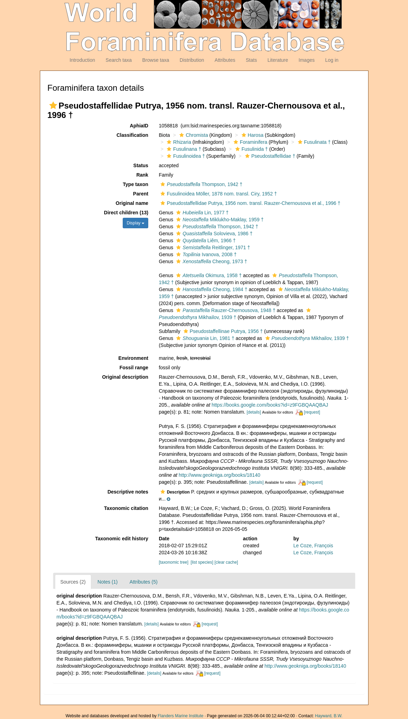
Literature (277, 60)
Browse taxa (155, 60)
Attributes (225, 60)
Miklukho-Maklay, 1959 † (219, 219)
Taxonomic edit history (121, 538)
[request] (312, 412)
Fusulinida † (251, 149)
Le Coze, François (313, 545)
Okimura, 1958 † (208, 275)
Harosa (252, 135)
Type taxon (135, 184)
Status (140, 165)
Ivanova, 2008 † (205, 254)
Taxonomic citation (126, 508)
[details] (254, 412)
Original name (132, 203)
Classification (132, 135)
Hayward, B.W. (329, 715)
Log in (331, 60)
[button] (53, 105)
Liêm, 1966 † (205, 240)
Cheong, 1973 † (210, 261)
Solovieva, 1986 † (213, 233)
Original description (125, 377)
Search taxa (119, 60)
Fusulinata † (313, 142)
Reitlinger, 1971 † (212, 247)
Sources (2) (73, 582)
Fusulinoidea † (185, 156)
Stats (251, 60)
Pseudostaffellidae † (269, 156)
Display (135, 223)
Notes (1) (108, 582)
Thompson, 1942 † (200, 184)
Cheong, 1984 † (210, 289)
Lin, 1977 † (201, 212)
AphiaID (139, 125)
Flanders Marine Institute (180, 715)
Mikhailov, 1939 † (306, 338)
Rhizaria (178, 142)
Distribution (192, 60)
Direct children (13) (126, 212)
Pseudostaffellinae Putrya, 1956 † (222, 331)
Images (307, 60)
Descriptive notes (127, 492)
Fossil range (134, 367)
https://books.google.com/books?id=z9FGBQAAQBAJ (270, 405)
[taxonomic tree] (173, 562)
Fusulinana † (183, 149)
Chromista (193, 135)
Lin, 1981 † (204, 338)
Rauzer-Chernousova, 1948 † (224, 310)
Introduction (82, 60)
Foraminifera (249, 142)
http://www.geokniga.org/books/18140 (219, 475)
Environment (134, 358)
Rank (142, 175)
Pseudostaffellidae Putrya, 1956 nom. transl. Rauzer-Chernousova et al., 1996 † (249, 203)
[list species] (202, 562)
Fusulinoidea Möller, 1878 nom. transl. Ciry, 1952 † (218, 194)
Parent (141, 194)
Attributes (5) (143, 582)
